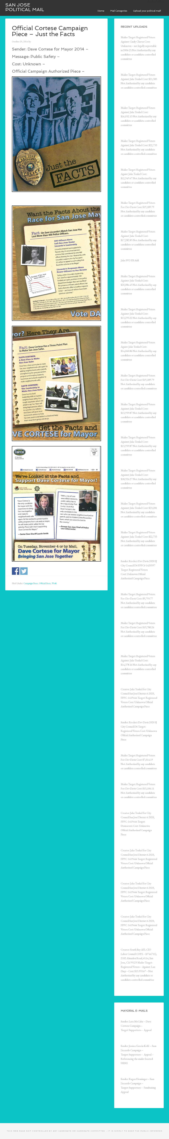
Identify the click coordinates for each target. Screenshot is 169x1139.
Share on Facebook (15, 571)
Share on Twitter (24, 571)
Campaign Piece (30, 583)
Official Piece (45, 583)
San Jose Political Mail (24, 7)
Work (54, 583)
